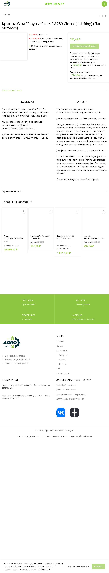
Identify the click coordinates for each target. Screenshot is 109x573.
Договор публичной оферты (82, 559)
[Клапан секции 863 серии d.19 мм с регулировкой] (68, 372)
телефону (77, 65)
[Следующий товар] (105, 16)
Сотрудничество (63, 496)
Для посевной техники (66, 512)
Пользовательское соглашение (55, 559)
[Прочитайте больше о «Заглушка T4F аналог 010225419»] (50, 363)
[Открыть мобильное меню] (104, 4)
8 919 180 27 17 (54, 4)
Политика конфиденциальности (28, 559)
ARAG (6, 393)
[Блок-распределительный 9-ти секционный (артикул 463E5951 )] (14, 372)
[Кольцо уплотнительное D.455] (94, 372)
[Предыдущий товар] (99, 16)
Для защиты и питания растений (70, 517)
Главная (6, 14)
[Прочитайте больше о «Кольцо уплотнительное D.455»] (103, 363)
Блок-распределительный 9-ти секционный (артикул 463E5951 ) (14, 391)
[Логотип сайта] (7, 3)
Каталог (60, 469)
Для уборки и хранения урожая (70, 522)
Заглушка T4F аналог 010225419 (40, 388)
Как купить (63, 478)
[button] (77, 363)
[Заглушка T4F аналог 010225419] (41, 372)
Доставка (62, 487)
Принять (98, 566)
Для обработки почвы (66, 508)
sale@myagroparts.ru (20, 486)
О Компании (61, 473)
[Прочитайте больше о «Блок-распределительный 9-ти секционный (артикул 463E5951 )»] (23, 363)
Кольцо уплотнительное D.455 (94, 388)
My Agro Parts (48, 553)
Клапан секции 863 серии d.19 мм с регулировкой (65, 390)
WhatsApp (76, 75)
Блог (58, 491)
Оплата (61, 482)
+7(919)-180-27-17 (22, 482)
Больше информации (78, 566)
